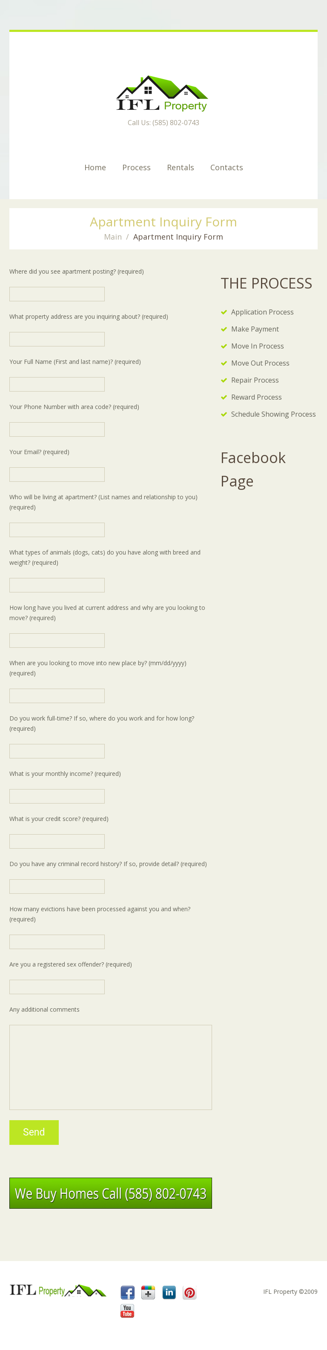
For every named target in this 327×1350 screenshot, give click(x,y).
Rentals (180, 167)
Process (136, 167)
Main (113, 237)
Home (95, 167)
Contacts (226, 167)
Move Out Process (260, 363)
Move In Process (257, 346)
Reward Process (256, 397)
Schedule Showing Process (273, 414)
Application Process (262, 312)
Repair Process (255, 380)
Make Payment (255, 329)
